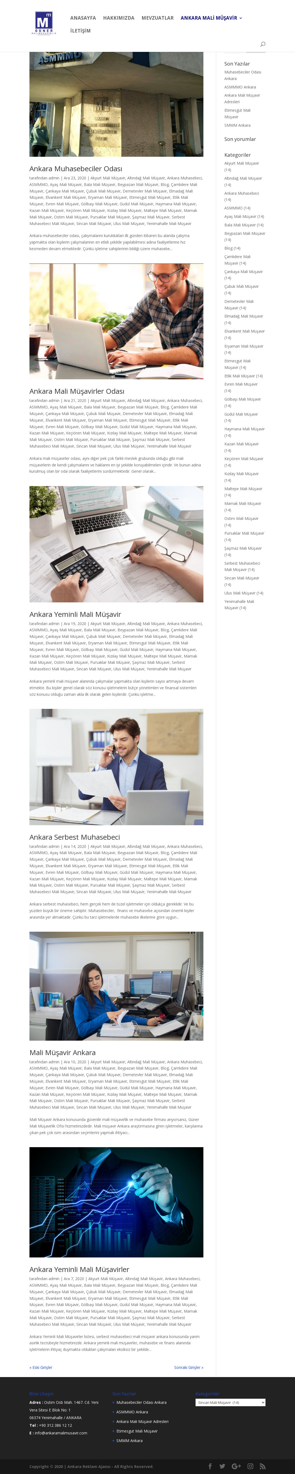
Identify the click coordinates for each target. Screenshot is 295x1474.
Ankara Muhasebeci (184, 177)
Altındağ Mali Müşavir (146, 177)
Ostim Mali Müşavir (71, 217)
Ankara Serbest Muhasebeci (74, 837)
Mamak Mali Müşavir (242, 503)
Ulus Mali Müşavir (129, 223)
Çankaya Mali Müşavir (65, 191)
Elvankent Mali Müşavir (66, 197)
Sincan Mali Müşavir (93, 223)
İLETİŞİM (80, 31)
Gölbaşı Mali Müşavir (99, 203)
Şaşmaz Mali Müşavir (151, 217)
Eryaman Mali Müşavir (107, 197)
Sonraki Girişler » (188, 1367)
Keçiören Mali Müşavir (85, 210)
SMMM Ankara (237, 125)
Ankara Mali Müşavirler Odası (76, 391)
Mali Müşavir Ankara (62, 1052)
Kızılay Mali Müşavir (124, 210)
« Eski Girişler (40, 1367)
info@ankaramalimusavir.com (61, 1432)
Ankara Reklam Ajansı (88, 1466)
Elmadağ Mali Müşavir (243, 316)
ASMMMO (38, 184)
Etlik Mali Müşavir (239, 375)
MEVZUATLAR (158, 18)
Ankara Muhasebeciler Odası (75, 168)
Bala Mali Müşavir (99, 184)
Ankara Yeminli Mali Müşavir (75, 614)
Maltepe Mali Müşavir (163, 210)
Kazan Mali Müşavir (46, 210)
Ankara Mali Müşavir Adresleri (142, 1421)
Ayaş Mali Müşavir (66, 184)
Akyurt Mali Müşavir (108, 177)
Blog (165, 184)
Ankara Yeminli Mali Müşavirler (79, 1269)
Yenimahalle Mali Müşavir (169, 223)
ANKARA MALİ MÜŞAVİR (209, 18)
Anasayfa (83, 18)
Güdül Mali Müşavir (136, 203)
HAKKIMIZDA (118, 18)
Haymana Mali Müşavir (175, 203)
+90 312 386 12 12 (55, 1425)
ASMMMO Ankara (240, 87)
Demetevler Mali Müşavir (145, 191)
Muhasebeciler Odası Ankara (141, 1402)
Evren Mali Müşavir (62, 203)
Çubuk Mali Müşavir (103, 191)
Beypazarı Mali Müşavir (138, 184)
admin (54, 177)
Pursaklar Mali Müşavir (110, 217)
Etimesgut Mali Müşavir (149, 197)
